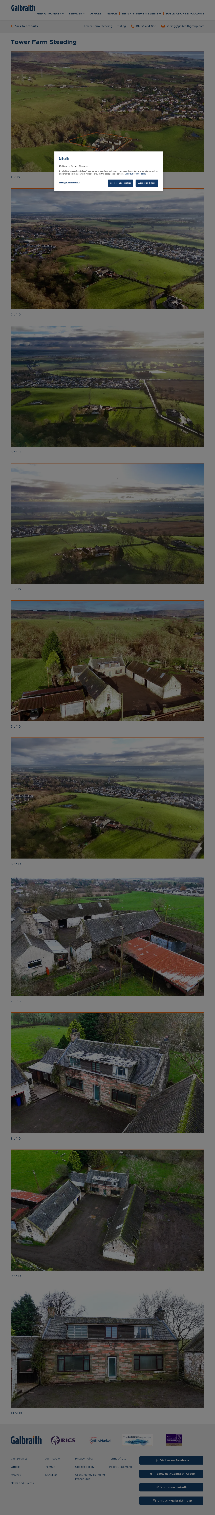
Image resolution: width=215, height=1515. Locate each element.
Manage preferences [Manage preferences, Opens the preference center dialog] (69, 183)
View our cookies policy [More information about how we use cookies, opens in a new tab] (135, 174)
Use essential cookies (120, 183)
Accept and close (146, 183)
